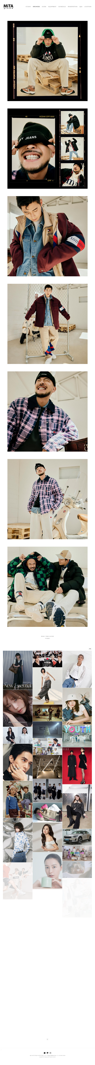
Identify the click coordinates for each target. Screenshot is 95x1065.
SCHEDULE (62, 6)
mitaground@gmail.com (51, 1055)
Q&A (80, 6)
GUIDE (44, 6)
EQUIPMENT (52, 6)
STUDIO (28, 6)
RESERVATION (72, 6)
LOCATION (87, 6)
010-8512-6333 (62, 1055)
